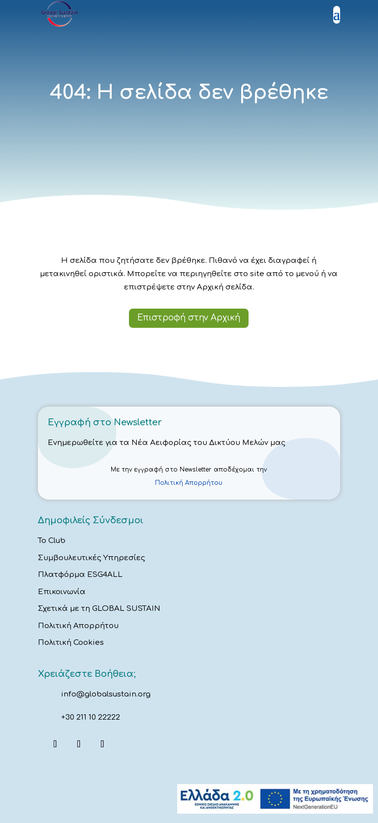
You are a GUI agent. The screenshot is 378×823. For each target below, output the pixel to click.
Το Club (51, 541)
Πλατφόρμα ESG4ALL (80, 574)
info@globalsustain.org (106, 694)
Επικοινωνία (62, 592)
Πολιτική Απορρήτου (188, 482)
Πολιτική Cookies (71, 642)
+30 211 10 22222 (90, 717)
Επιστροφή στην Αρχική (188, 317)
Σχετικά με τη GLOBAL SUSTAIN (99, 608)
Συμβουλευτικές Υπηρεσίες (91, 558)
